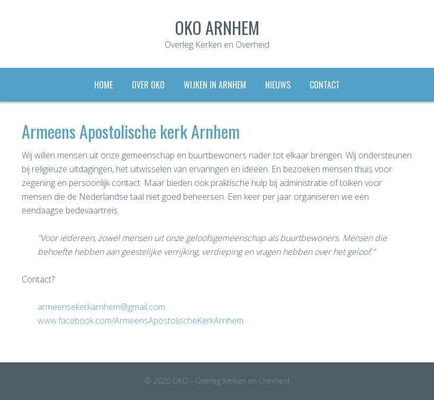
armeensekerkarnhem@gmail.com (101, 307)
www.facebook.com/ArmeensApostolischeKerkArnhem (140, 320)
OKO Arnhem (217, 27)
